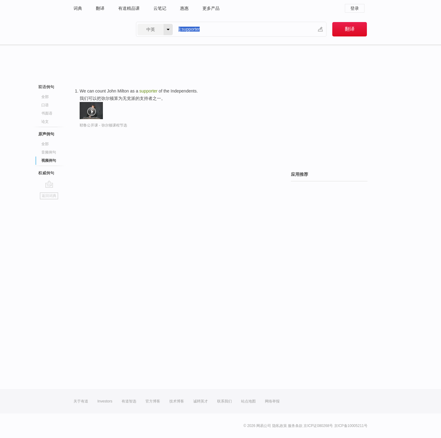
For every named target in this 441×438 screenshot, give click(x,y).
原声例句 (46, 134)
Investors (104, 401)
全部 (45, 97)
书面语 (46, 113)
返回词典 (49, 196)
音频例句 (48, 152)
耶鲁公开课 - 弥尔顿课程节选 (103, 125)
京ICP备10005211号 (351, 426)
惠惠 (184, 8)
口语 (45, 105)
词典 (78, 8)
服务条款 (295, 426)
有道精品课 (129, 8)
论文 (45, 121)
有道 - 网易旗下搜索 (99, 29)
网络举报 (272, 401)
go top (49, 184)
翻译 (100, 8)
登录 (354, 8)
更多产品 (211, 8)
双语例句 (46, 87)
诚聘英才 (200, 401)
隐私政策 (279, 426)
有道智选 (129, 401)
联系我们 (224, 401)
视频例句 (48, 160)
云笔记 (159, 8)
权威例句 (46, 173)
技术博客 (176, 401)
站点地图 (248, 401)
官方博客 (152, 401)
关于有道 (81, 401)
